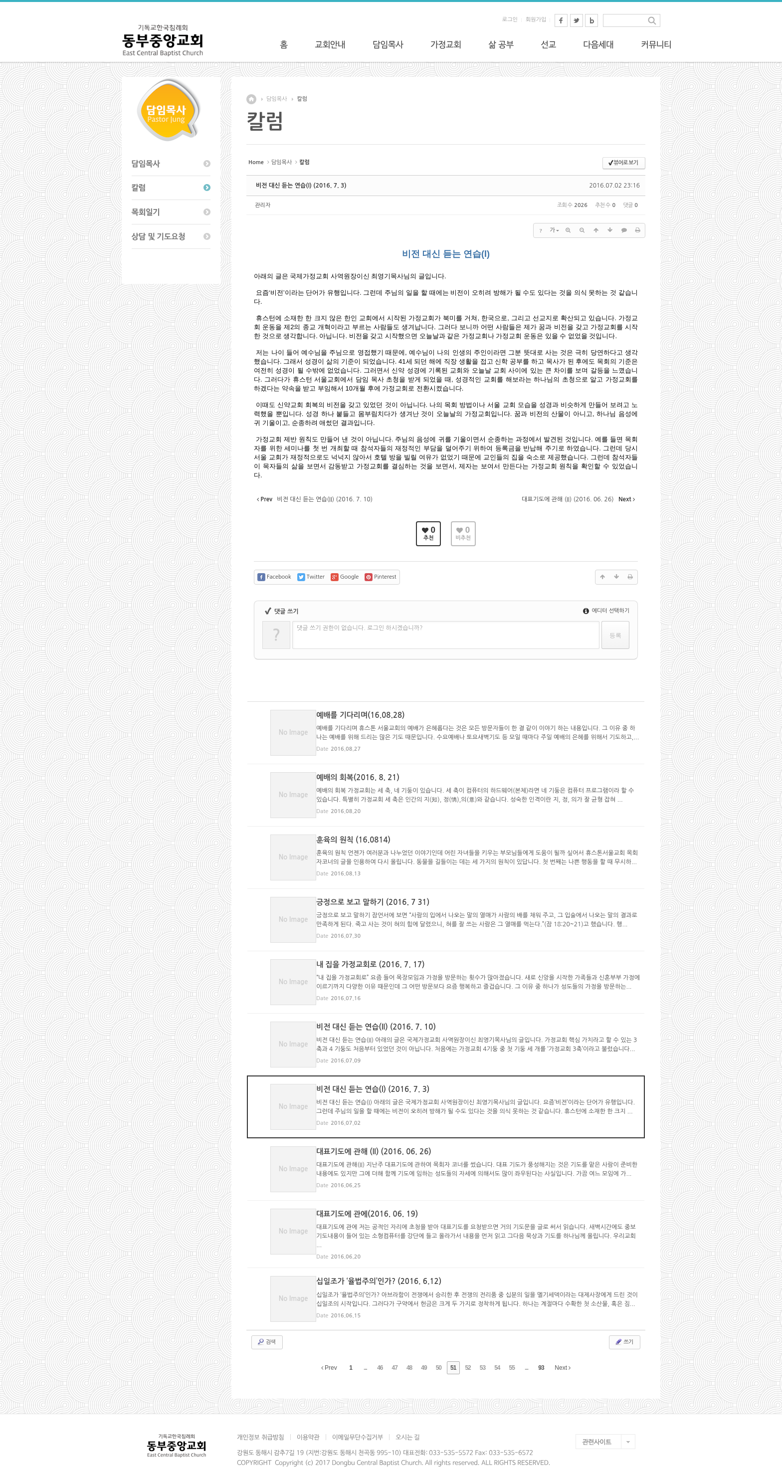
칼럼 (302, 99)
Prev (329, 1362)
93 (541, 1362)
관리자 (262, 205)
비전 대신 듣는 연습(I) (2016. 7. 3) (301, 186)
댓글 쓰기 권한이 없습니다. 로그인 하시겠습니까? (360, 628)
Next (563, 1362)
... (365, 1362)
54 (497, 1362)
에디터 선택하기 (606, 611)
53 (482, 1362)
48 (409, 1362)
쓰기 (623, 1337)
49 (423, 1362)
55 (512, 1362)
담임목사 (276, 99)
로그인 (510, 19)
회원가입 (536, 19)
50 (438, 1362)
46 (380, 1362)
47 (394, 1362)
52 (467, 1362)
